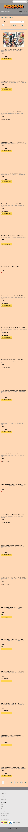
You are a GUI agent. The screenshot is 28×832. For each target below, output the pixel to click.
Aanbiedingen (4, 811)
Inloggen (3, 11)
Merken (2, 804)
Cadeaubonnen (4, 815)
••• (20, 25)
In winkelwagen (6, 58)
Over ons (3, 797)
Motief (6, 17)
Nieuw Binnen (4, 817)
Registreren (8, 11)
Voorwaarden (3, 799)
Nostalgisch (11, 17)
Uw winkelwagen (22, 11)
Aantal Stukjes (4, 810)
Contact (2, 796)
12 (22, 25)
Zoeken (26, 1)
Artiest (2, 808)
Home (2, 17)
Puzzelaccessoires (5, 813)
